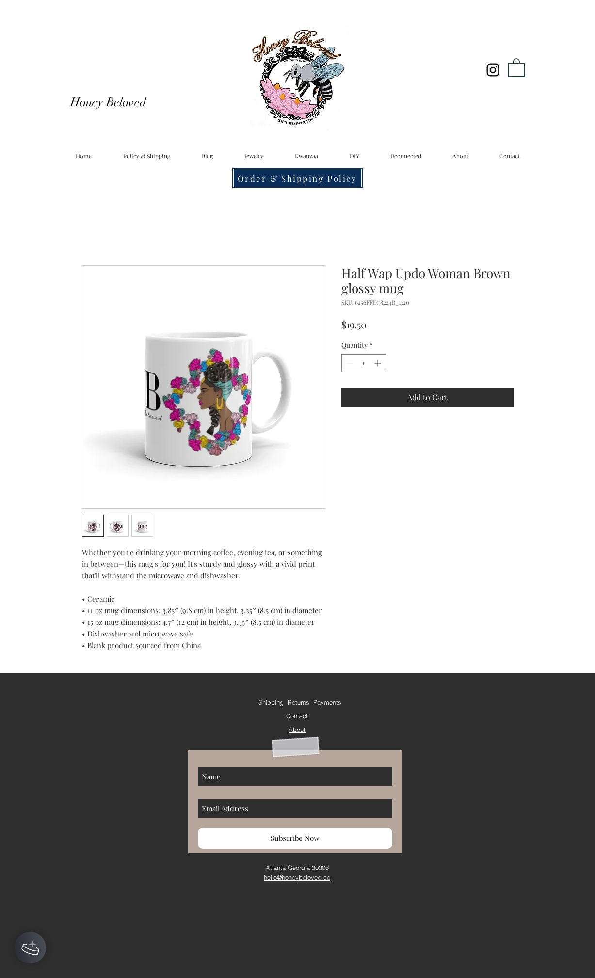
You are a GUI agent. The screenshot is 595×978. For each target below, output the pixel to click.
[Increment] (378, 363)
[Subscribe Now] (295, 838)
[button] (516, 67)
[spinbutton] (363, 363)
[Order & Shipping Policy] (297, 178)
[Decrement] (349, 363)
